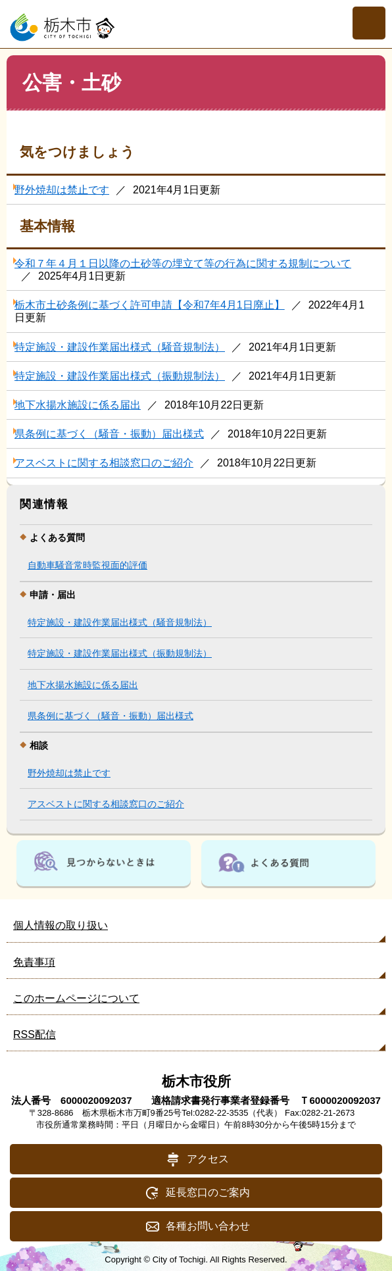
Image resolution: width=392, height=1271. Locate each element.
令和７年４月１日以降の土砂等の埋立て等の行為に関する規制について (182, 263)
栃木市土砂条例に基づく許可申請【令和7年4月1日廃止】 (149, 305)
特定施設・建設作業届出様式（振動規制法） (119, 376)
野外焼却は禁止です (61, 189)
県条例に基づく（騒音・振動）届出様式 (109, 433)
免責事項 (34, 962)
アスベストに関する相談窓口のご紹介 (103, 462)
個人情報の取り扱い (60, 925)
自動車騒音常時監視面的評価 (87, 565)
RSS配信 (34, 1034)
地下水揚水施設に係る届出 (77, 405)
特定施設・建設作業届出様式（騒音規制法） (119, 347)
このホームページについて (76, 998)
